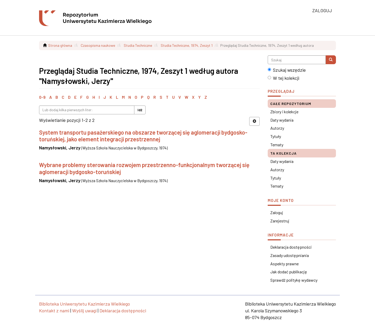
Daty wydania (281, 119)
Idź (140, 110)
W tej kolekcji (283, 78)
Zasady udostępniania (289, 255)
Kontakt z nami (54, 310)
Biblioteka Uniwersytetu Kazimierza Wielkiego (84, 304)
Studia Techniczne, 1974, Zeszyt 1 (187, 45)
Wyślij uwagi (84, 310)
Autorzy (277, 128)
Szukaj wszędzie (287, 70)
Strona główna (60, 45)
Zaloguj (276, 212)
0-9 (42, 97)
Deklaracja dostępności (291, 247)
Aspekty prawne (284, 263)
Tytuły (275, 136)
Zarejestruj (279, 220)
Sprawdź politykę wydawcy (293, 280)
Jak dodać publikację (288, 271)
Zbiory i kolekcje (284, 111)
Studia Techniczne (138, 45)
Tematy (276, 144)
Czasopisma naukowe (98, 45)
